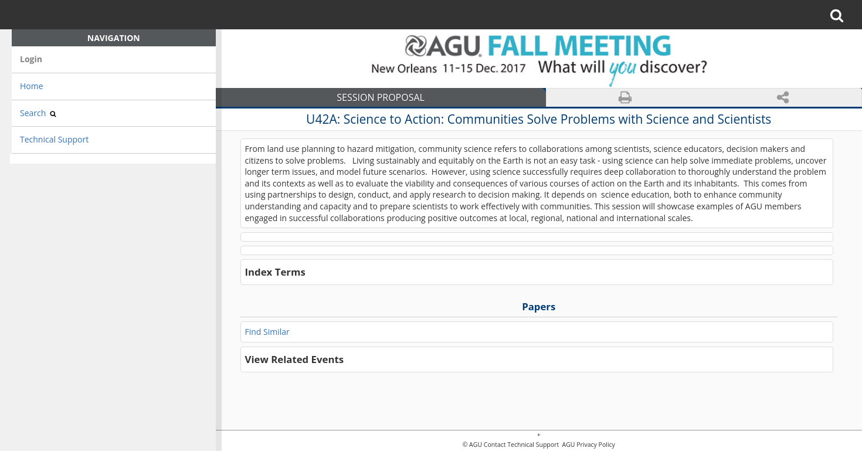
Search (38, 112)
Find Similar (267, 331)
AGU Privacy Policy (588, 445)
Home (31, 85)
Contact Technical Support (521, 445)
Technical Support (54, 139)
